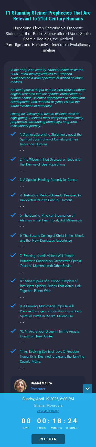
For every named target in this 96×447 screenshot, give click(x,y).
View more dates (48, 411)
